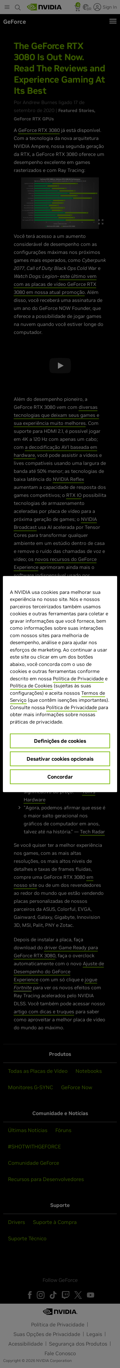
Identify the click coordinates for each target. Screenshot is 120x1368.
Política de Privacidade (78, 679)
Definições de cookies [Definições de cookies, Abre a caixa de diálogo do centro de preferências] (60, 741)
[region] (60, 684)
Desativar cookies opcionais (60, 759)
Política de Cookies (31, 686)
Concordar (60, 776)
